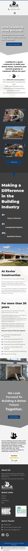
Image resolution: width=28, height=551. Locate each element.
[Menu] (15, 13)
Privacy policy (5, 500)
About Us (3, 496)
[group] (14, 216)
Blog (2, 502)
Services (3, 498)
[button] (14, 44)
